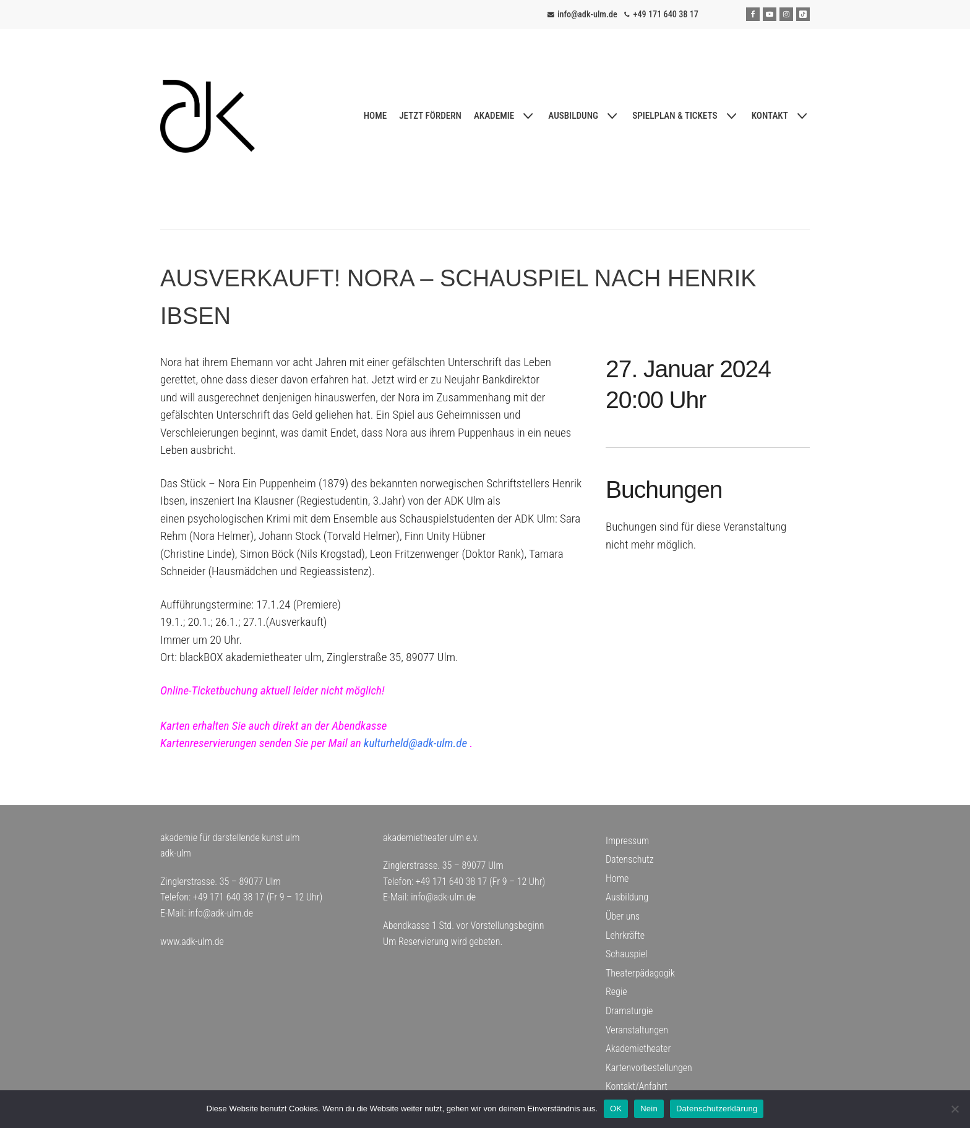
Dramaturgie (629, 1011)
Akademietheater (638, 1048)
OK (616, 1108)
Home (617, 878)
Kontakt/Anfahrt (636, 1086)
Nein (649, 1108)
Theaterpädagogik (640, 973)
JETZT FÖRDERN (430, 115)
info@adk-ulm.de (587, 14)
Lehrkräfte (625, 935)
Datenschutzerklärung (716, 1108)
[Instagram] (786, 14)
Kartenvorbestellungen (649, 1068)
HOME (375, 115)
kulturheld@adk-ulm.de (415, 743)
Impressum (627, 841)
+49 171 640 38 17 (665, 14)
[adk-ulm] (207, 116)
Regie (616, 992)
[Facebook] (753, 14)
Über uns (623, 916)
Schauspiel (626, 954)
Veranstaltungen (637, 1030)
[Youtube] (769, 14)
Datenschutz (630, 859)
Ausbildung (627, 897)
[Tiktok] (803, 14)
